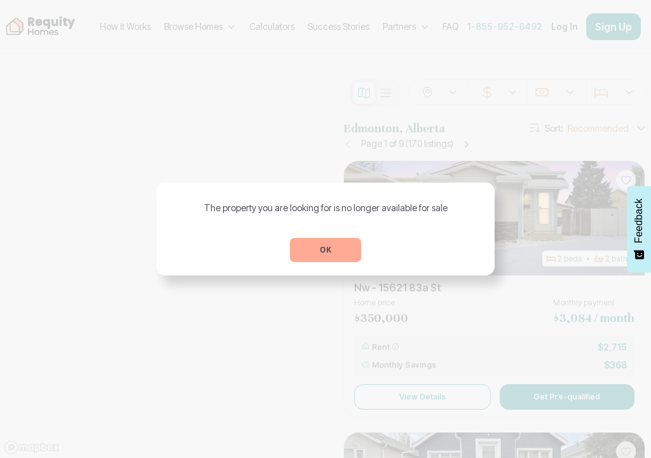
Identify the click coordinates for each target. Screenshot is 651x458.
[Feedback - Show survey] (639, 229)
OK (325, 249)
